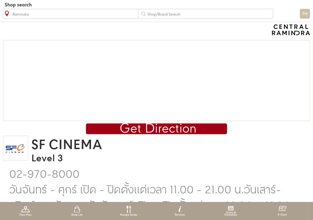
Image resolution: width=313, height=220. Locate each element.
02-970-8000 (44, 174)
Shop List (77, 211)
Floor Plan (25, 211)
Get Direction (158, 129)
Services (179, 211)
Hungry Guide (128, 211)
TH (304, 14)
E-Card (282, 211)
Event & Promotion (230, 211)
